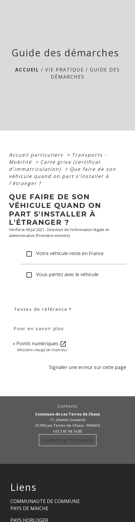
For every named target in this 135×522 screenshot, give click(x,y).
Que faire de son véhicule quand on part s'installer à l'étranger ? (62, 176)
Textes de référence (41, 309)
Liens (23, 487)
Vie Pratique (64, 69)
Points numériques (41, 343)
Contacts (68, 406)
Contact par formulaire (67, 440)
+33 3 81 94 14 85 (67, 431)
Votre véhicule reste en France (65, 253)
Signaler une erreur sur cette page (87, 367)
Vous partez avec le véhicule (62, 274)
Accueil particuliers (37, 155)
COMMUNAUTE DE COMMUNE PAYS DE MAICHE (45, 505)
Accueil (27, 69)
